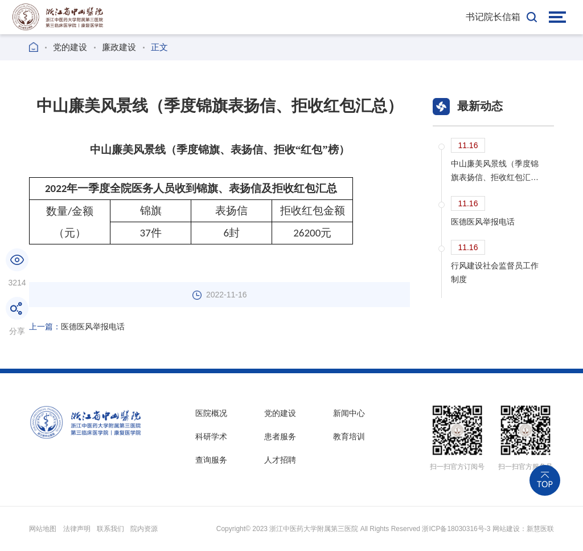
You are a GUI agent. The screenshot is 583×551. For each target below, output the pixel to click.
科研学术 (211, 436)
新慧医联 (540, 529)
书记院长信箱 (493, 17)
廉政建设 (119, 47)
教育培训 (349, 436)
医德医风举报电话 (77, 326)
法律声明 (77, 529)
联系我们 (110, 529)
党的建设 (70, 47)
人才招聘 (280, 459)
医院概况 (211, 413)
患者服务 (280, 436)
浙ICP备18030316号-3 (456, 529)
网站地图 (42, 529)
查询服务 (211, 459)
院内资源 (144, 529)
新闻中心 (349, 413)
